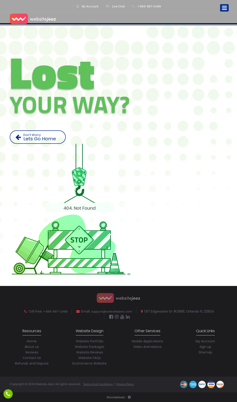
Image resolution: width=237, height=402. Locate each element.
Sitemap (205, 352)
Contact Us (32, 357)
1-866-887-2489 (146, 7)
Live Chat (115, 7)
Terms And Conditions (99, 384)
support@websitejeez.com (113, 311)
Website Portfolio (89, 340)
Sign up (205, 346)
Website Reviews (89, 352)
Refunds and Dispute (32, 363)
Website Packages (89, 346)
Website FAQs (89, 357)
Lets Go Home (39, 137)
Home (32, 340)
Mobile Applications (147, 340)
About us (32, 346)
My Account (87, 7)
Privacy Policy (127, 384)
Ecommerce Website (89, 363)
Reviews (31, 352)
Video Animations (147, 346)
